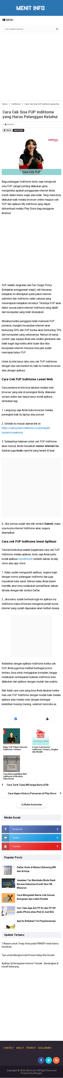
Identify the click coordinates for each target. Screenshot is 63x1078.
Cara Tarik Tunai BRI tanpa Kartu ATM (27, 785)
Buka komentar (31, 804)
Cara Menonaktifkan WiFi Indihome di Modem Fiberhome (15, 776)
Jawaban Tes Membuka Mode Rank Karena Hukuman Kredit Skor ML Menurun (36, 884)
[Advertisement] (31, 67)
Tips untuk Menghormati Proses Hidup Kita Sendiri (28, 955)
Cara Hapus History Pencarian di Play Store (32, 793)
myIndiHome (25, 559)
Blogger (38, 1073)
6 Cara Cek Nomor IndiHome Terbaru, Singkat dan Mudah (45, 749)
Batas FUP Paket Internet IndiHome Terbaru (15, 748)
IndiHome (18, 130)
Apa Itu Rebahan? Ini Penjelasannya (36, 921)
